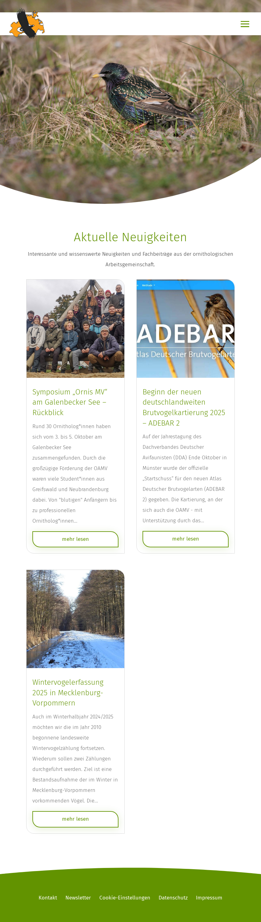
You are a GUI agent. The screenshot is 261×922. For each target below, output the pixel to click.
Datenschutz (173, 898)
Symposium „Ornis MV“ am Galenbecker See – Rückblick (69, 402)
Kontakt (48, 898)
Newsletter (78, 898)
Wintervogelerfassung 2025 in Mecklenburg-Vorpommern (67, 692)
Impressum (209, 898)
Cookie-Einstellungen (124, 898)
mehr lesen (75, 539)
